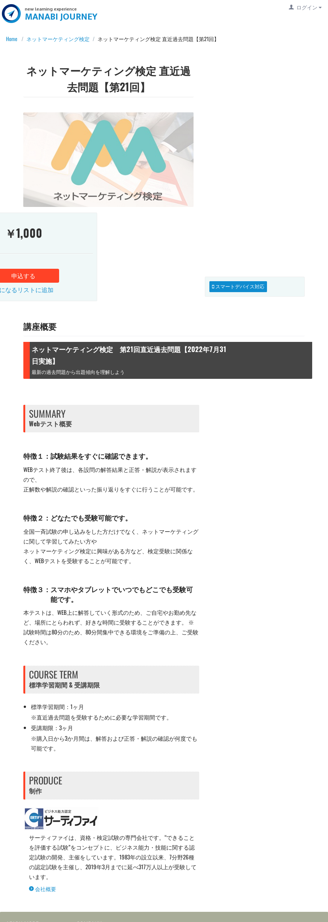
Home (9, 39)
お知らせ (89, 859)
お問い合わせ (25, 872)
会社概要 (42, 797)
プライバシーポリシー (36, 897)
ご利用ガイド (25, 846)
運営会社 (89, 846)
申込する (255, 123)
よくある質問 (25, 859)
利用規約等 (23, 884)
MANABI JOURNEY (63, 17)
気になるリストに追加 (254, 137)
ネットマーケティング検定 (58, 39)
